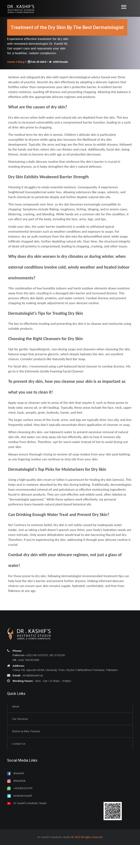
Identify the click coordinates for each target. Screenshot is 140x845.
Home (11, 61)
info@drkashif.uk (33, 675)
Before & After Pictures (26, 731)
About (15, 706)
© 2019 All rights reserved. (87, 837)
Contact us (19, 743)
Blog (21, 61)
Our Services (20, 718)
